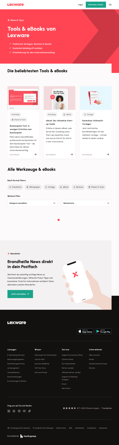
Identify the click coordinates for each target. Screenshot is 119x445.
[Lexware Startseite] (15, 4)
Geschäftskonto (13, 372)
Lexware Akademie (42, 364)
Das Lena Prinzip (41, 372)
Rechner (78, 187)
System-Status (67, 359)
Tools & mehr (40, 359)
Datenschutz (61, 428)
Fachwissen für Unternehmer (46, 355)
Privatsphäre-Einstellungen (43, 428)
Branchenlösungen (14, 377)
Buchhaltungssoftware (16, 364)
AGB (70, 428)
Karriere (92, 368)
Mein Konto (66, 388)
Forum (64, 384)
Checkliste (15, 187)
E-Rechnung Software (16, 355)
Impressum (103, 428)
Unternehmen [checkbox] (95, 349)
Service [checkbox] (65, 349)
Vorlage (50, 187)
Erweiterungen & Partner (16, 381)
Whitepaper (33, 187)
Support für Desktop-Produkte (70, 378)
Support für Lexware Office (72, 355)
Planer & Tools (96, 187)
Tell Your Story (40, 368)
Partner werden (68, 368)
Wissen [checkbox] (38, 349)
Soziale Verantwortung (98, 364)
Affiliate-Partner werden (71, 372)
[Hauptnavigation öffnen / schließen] (110, 4)
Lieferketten (79, 428)
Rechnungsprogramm (15, 359)
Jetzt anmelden (18, 294)
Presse (91, 359)
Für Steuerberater (69, 364)
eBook (64, 187)
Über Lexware (94, 355)
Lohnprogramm (13, 368)
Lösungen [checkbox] (11, 349)
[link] (16, 322)
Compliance (91, 428)
